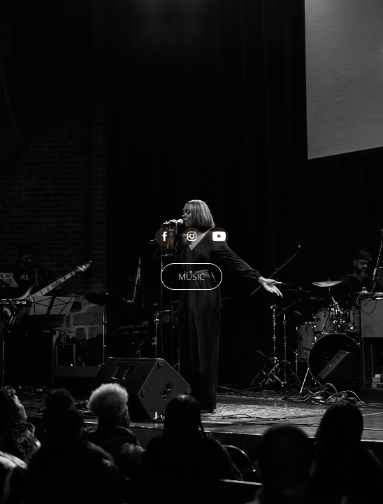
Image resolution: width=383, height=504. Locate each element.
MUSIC (191, 276)
